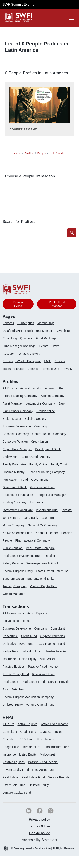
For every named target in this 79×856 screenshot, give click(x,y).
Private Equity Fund (16, 674)
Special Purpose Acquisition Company (28, 697)
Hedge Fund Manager (51, 495)
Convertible (10, 636)
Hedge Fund (11, 651)
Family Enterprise (14, 464)
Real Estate (10, 681)
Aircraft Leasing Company (20, 396)
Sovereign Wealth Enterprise (22, 361)
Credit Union (39, 441)
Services (8, 323)
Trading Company (14, 586)
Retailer (50, 555)
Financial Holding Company (46, 472)
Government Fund (42, 487)
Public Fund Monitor (38, 330)
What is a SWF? (29, 353)
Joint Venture (11, 517)
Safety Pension (13, 563)
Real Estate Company (40, 548)
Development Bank (48, 449)
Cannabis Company (16, 434)
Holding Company (15, 502)
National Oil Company (42, 525)
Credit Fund (29, 636)
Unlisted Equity (13, 704)
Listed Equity (27, 659)
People (7, 540)
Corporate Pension (15, 441)
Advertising (63, 330)
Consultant (57, 628)
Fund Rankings (46, 338)
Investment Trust (47, 510)
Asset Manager (13, 403)
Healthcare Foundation (18, 495)
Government (39, 479)
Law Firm (47, 517)
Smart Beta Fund (14, 689)
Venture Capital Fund (40, 704)
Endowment (10, 456)
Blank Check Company (18, 411)
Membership (45, 323)
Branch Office (45, 411)
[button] (71, 232)
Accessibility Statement (39, 840)
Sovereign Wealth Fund (42, 563)
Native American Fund (17, 533)
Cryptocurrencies (50, 731)
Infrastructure (31, 651)
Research (9, 353)
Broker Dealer (12, 418)
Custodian (9, 739)
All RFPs (8, 724)
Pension (66, 533)
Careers (60, 361)
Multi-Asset (47, 659)
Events (43, 346)
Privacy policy (39, 819)
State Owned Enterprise (52, 571)
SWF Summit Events (18, 4)
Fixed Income (46, 643)
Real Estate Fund (33, 681)
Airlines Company (52, 396)
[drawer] (71, 18)
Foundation (10, 479)
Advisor (50, 388)
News (55, 346)
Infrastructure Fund (56, 651)
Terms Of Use (39, 826)
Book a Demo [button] (18, 304)
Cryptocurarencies (52, 636)
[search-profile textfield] (33, 233)
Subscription (25, 323)
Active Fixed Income (16, 621)
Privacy (67, 368)
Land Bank (31, 517)
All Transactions (13, 613)
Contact (33, 368)
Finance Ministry (13, 472)
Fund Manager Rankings (19, 346)
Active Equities (37, 613)
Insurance (36, 502)
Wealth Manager (14, 593)
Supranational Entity (40, 578)
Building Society (35, 418)
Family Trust (58, 464)
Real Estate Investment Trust (22, 555)
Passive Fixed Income (43, 666)
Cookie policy (39, 833)
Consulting (10, 338)
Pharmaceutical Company (32, 540)
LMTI (47, 361)
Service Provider (59, 681)
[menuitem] (10, 325)
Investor (67, 510)
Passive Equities (14, 666)
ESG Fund (26, 643)
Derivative (9, 643)
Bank (61, 403)
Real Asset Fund (43, 674)
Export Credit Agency (36, 456)
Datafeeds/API (12, 330)
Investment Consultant (18, 510)
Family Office (38, 464)
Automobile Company (40, 403)
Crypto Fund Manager (17, 449)
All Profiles (10, 388)
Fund (24, 479)
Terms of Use (50, 368)
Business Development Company (25, 426)
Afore (62, 388)
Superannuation (13, 578)
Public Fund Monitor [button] (57, 304)
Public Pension (13, 548)
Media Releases (13, 368)
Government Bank (15, 487)
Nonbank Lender (47, 533)
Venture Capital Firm (43, 586)
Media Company (13, 525)
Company (59, 434)
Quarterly (26, 338)
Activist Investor (31, 388)
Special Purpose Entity (18, 571)
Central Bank (41, 434)
